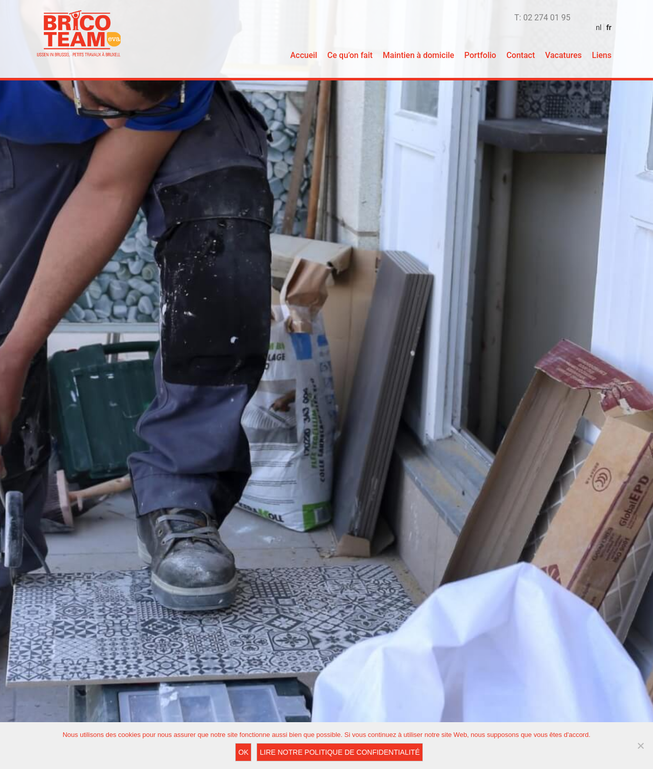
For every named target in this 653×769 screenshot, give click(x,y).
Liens (601, 55)
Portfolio (480, 55)
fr (608, 27)
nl (599, 27)
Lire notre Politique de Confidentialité (339, 752)
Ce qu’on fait (350, 55)
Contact (520, 55)
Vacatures (563, 55)
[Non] (640, 745)
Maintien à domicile (418, 55)
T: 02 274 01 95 (543, 17)
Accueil (303, 55)
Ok (243, 752)
